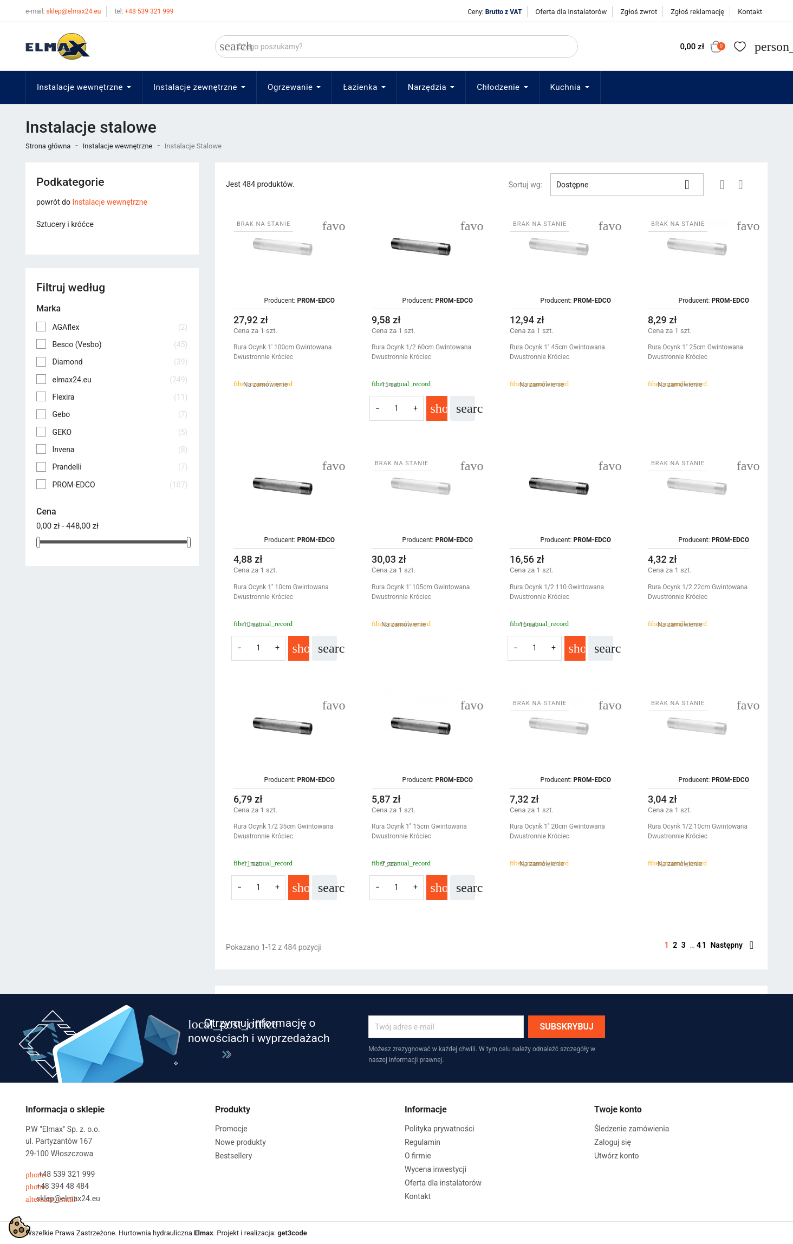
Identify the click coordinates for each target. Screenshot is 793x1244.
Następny (731, 945)
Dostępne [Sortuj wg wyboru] (627, 185)
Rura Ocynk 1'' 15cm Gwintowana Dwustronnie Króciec (419, 831)
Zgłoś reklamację (697, 12)
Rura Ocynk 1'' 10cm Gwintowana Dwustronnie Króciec (281, 592)
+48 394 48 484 (57, 1186)
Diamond (119, 361)
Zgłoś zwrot (638, 12)
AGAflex (119, 327)
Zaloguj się (612, 1142)
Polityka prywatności (439, 1128)
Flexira (119, 397)
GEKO (119, 432)
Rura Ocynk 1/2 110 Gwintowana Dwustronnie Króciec (557, 592)
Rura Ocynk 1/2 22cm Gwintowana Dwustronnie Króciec (698, 592)
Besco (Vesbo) (119, 344)
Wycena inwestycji (435, 1169)
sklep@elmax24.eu (63, 11)
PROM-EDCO (119, 484)
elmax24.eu (119, 379)
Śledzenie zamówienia (631, 1128)
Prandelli (119, 466)
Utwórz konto (616, 1155)
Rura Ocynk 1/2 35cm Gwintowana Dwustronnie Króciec (283, 831)
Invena (119, 449)
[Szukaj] (396, 46)
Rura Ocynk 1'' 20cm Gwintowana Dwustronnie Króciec (557, 831)
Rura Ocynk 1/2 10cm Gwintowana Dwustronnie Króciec (698, 831)
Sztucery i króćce (65, 224)
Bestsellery (233, 1155)
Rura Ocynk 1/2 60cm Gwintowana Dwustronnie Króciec (421, 352)
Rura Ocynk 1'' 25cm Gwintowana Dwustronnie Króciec (695, 352)
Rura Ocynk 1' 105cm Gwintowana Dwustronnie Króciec (421, 592)
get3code (292, 1233)
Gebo (119, 414)
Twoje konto (618, 1109)
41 (703, 945)
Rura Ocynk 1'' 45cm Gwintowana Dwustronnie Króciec (557, 352)
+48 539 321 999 (143, 11)
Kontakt (750, 12)
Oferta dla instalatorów (571, 12)
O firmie (418, 1155)
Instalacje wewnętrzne (109, 202)
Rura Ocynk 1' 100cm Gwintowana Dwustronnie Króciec (282, 352)
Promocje (231, 1128)
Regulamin (422, 1142)
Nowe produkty (240, 1142)
